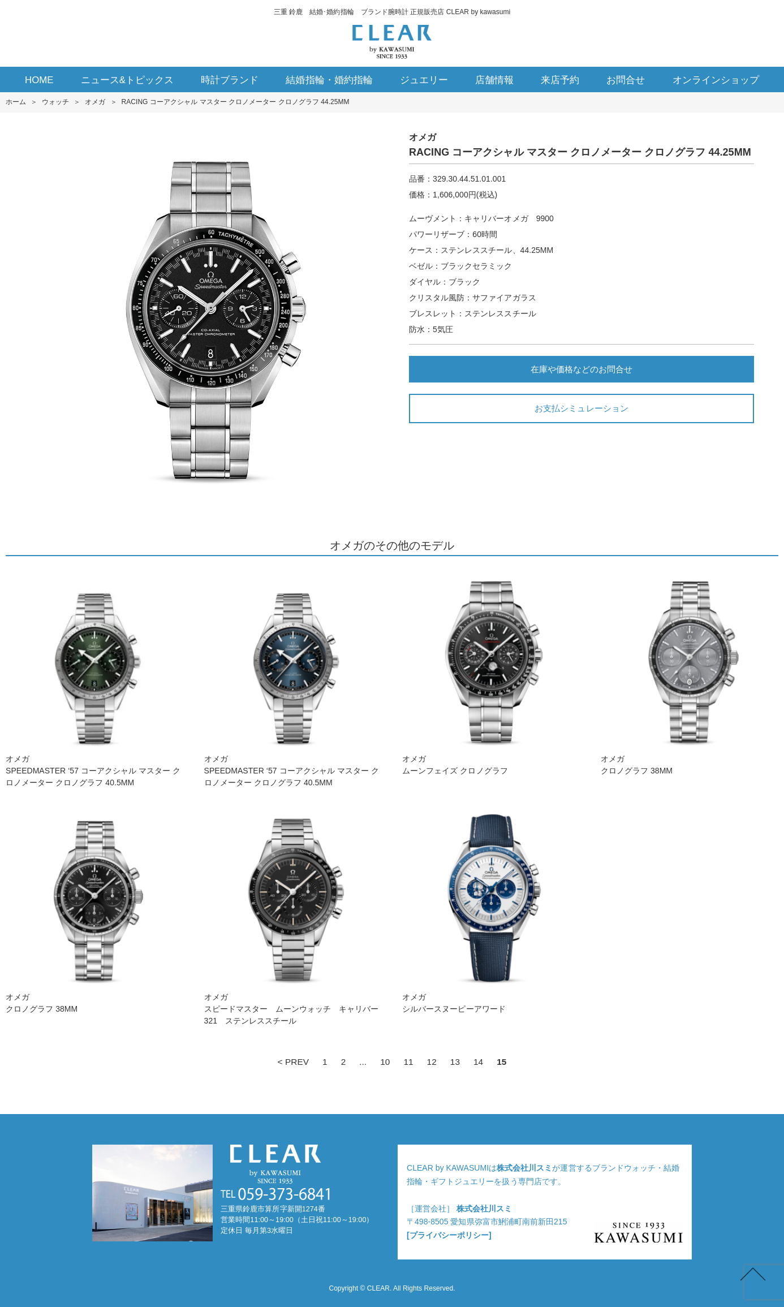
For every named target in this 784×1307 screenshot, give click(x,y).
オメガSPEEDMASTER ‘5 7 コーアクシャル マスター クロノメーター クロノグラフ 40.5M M (94, 677)
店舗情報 (494, 80)
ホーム (16, 102)
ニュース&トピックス (127, 80)
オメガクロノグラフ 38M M (689, 671)
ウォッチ (55, 102)
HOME (39, 80)
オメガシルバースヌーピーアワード (491, 909)
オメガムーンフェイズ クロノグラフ (491, 671)
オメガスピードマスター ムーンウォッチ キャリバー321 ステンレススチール (293, 915)
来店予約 (560, 80)
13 (455, 1062)
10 (385, 1062)
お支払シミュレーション (581, 408)
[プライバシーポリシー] (449, 1235)
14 (478, 1062)
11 (408, 1062)
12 (432, 1062)
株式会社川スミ (524, 1167)
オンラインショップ (716, 80)
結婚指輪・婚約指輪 (329, 80)
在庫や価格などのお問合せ (581, 369)
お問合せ (625, 80)
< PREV (293, 1062)
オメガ (95, 102)
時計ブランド (230, 80)
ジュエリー (424, 80)
